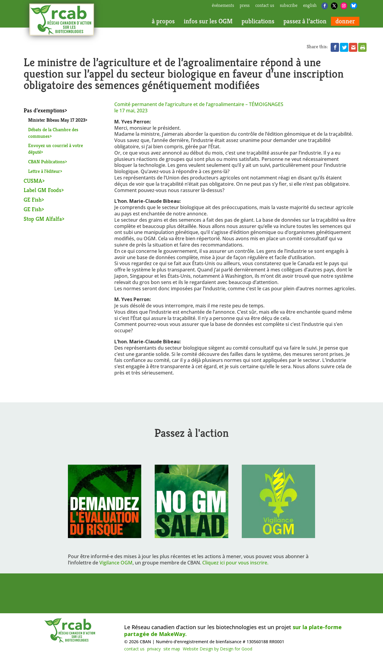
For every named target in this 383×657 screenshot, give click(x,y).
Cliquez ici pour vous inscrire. (235, 562)
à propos (163, 21)
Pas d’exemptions (44, 110)
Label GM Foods (42, 190)
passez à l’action (304, 21)
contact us (264, 5)
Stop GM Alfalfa (43, 218)
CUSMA (33, 180)
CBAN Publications (46, 161)
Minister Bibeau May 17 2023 (56, 120)
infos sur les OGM (208, 21)
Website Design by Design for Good (217, 649)
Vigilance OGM (116, 562)
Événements (223, 5)
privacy (154, 649)
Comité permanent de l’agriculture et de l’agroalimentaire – (198, 104)
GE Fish (33, 199)
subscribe (288, 5)
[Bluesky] (353, 5)
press (245, 5)
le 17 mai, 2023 (131, 110)
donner (345, 21)
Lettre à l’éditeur (44, 171)
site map (171, 649)
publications (257, 21)
